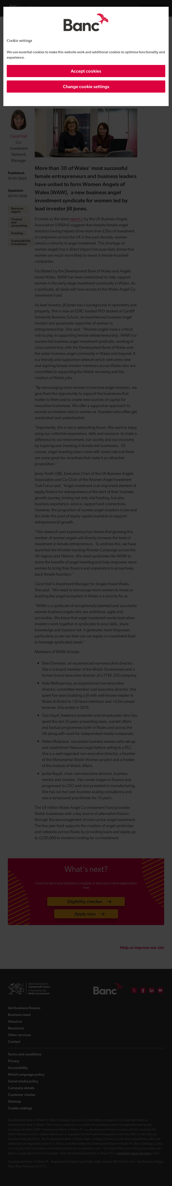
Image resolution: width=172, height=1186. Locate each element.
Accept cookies (86, 71)
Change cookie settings (86, 86)
